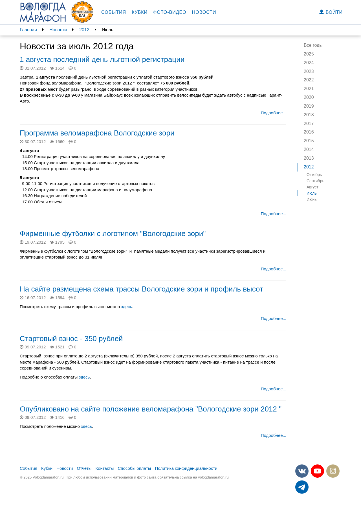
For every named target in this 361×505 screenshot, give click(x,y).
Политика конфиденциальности (186, 468)
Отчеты (84, 468)
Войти (331, 12)
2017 (309, 123)
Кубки (140, 12)
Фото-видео (169, 12)
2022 (309, 79)
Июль (312, 193)
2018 (309, 114)
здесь (126, 306)
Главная (28, 29)
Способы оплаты (134, 468)
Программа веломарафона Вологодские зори (97, 133)
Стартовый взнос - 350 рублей (71, 338)
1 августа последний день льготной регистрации (102, 59)
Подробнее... (273, 112)
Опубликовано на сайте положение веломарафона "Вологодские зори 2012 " (150, 409)
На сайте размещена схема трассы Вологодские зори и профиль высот (141, 289)
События (113, 12)
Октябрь (314, 174)
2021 (309, 88)
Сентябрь (315, 181)
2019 (309, 106)
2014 (309, 149)
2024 (309, 62)
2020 (309, 97)
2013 (309, 158)
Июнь (312, 199)
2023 (309, 71)
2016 (309, 132)
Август (312, 187)
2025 (309, 54)
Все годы (313, 45)
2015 (309, 140)
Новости (204, 12)
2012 (84, 29)
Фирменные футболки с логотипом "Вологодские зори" (113, 233)
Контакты (105, 468)
